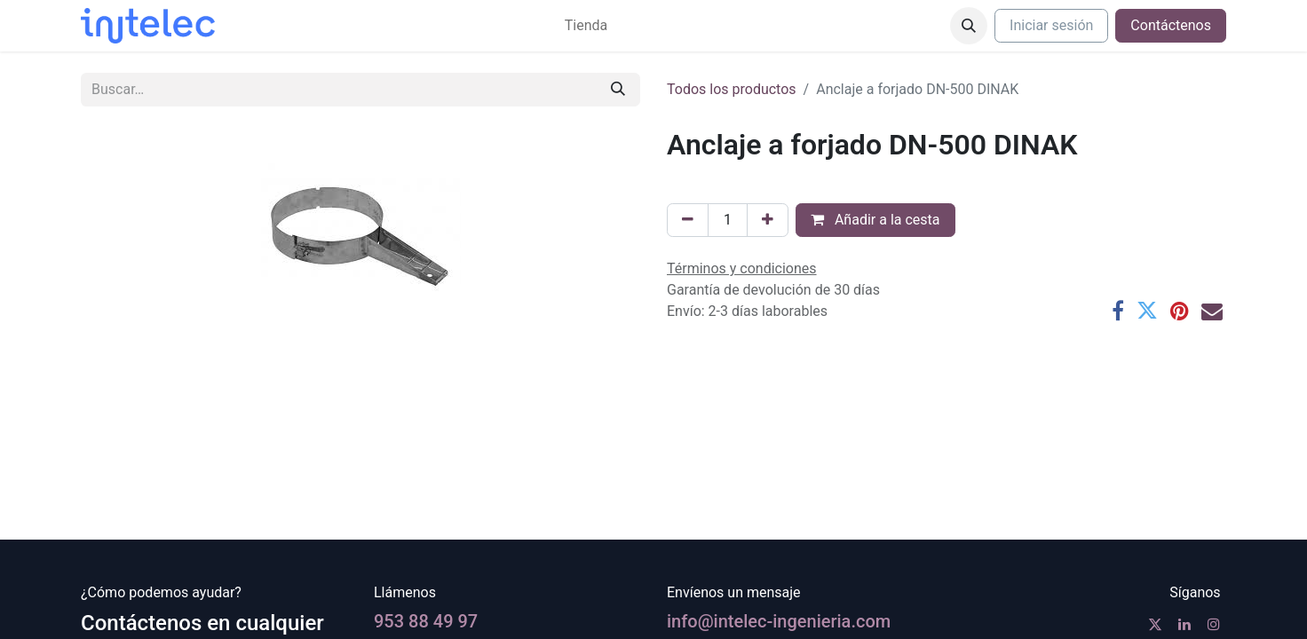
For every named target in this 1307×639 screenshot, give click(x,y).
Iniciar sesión (1051, 25)
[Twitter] (1147, 310)
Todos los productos (731, 89)
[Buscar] (618, 89)
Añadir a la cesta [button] (875, 219)
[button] (968, 25)
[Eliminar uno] (688, 220)
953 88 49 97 (426, 621)
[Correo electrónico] (1212, 310)
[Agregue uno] (767, 220)
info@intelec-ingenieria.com (779, 621)
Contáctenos (1170, 25)
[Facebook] (1118, 310)
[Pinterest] (1179, 310)
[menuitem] (586, 25)
